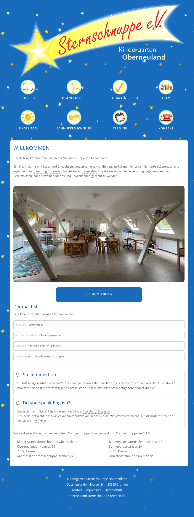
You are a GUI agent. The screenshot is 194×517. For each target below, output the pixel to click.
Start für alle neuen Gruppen (46, 356)
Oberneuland (98, 158)
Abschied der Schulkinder (44, 346)
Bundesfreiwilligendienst (57, 388)
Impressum (94, 490)
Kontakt (76, 490)
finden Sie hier (64, 314)
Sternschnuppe (74, 158)
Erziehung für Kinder (47, 171)
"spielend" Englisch (96, 411)
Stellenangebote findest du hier (133, 388)
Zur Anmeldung (99, 294)
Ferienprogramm (51, 335)
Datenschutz (114, 490)
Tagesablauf (90, 171)
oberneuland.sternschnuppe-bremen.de (45, 456)
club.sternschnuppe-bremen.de (131, 456)
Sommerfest (35, 325)
